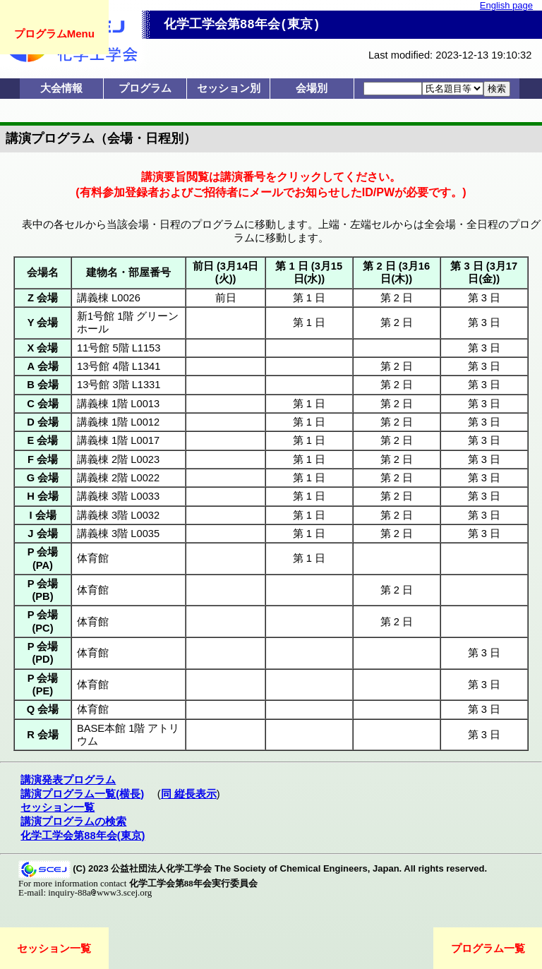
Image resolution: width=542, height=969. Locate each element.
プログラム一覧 (488, 948)
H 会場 (43, 496)
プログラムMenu (54, 34)
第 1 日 (309, 297)
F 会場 (43, 459)
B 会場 (43, 384)
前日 (225, 297)
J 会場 (42, 533)
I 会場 (42, 515)
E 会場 (43, 440)
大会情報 (61, 88)
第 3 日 (484, 297)
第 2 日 (396, 297)
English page (506, 5)
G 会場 (43, 477)
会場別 (311, 88)
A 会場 (42, 366)
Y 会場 (43, 322)
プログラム (145, 88)
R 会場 (43, 734)
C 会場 (43, 403)
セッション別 (228, 88)
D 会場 (43, 422)
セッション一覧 (54, 948)
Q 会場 (43, 709)
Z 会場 (43, 297)
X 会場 (43, 348)
